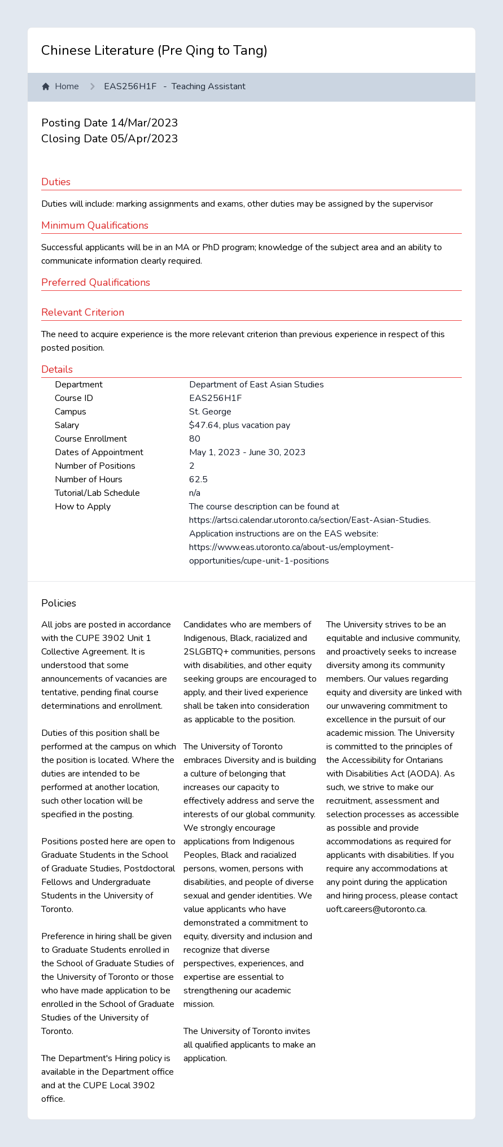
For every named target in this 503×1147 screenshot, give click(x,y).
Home (60, 86)
